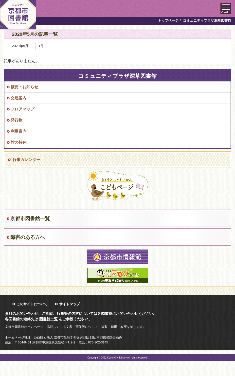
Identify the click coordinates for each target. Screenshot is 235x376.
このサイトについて (32, 304)
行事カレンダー (26, 160)
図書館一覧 (48, 319)
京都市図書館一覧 (30, 218)
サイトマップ (69, 304)
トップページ (168, 20)
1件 (42, 46)
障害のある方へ (27, 237)
